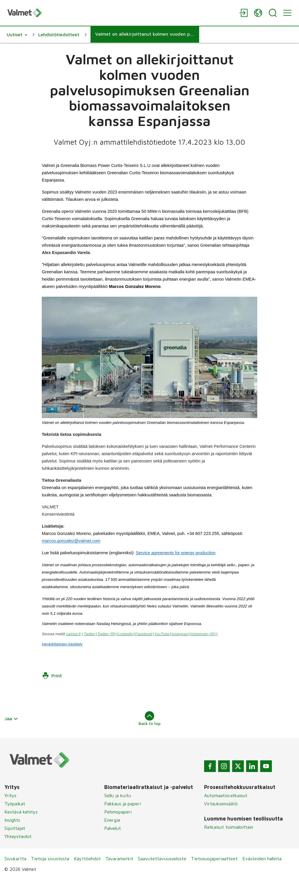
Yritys (10, 795)
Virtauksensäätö (221, 803)
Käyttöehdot (87, 858)
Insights (12, 820)
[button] (17, 34)
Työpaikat (14, 803)
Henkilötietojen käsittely (62, 644)
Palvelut (112, 828)
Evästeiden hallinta (261, 858)
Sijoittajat (14, 828)
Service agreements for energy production (175, 552)
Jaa (11, 718)
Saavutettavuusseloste (162, 858)
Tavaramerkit (119, 858)
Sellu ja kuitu (117, 795)
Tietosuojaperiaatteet (214, 858)
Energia (112, 820)
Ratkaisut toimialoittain (228, 827)
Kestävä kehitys (21, 811)
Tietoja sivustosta (50, 858)
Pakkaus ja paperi (122, 803)
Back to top (150, 718)
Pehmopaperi (118, 811)
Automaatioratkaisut (225, 795)
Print (52, 675)
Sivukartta (15, 858)
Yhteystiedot (18, 836)
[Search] (272, 13)
